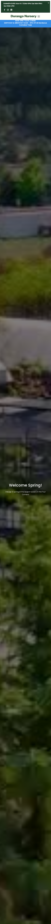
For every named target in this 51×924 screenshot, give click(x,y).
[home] (23, 16)
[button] (38, 16)
